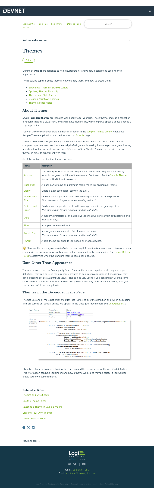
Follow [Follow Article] (28, 60)
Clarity (27, 190)
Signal (27, 217)
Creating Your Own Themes (44, 99)
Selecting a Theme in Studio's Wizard (48, 87)
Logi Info (43, 24)
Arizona (28, 175)
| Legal (94, 484)
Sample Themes (119, 175)
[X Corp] (28, 427)
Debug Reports (116, 303)
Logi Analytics (28, 24)
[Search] (108, 24)
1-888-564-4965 (79, 469)
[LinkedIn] (33, 427)
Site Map (114, 484)
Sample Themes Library (99, 131)
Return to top (31, 441)
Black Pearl (29, 185)
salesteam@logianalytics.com (80, 473)
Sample (80, 135)
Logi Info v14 (57, 24)
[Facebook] (23, 427)
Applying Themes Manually (43, 91)
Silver (26, 225)
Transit (27, 241)
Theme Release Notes (40, 102)
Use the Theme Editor (34, 401)
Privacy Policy (104, 484)
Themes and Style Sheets (42, 95)
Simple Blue (30, 233)
